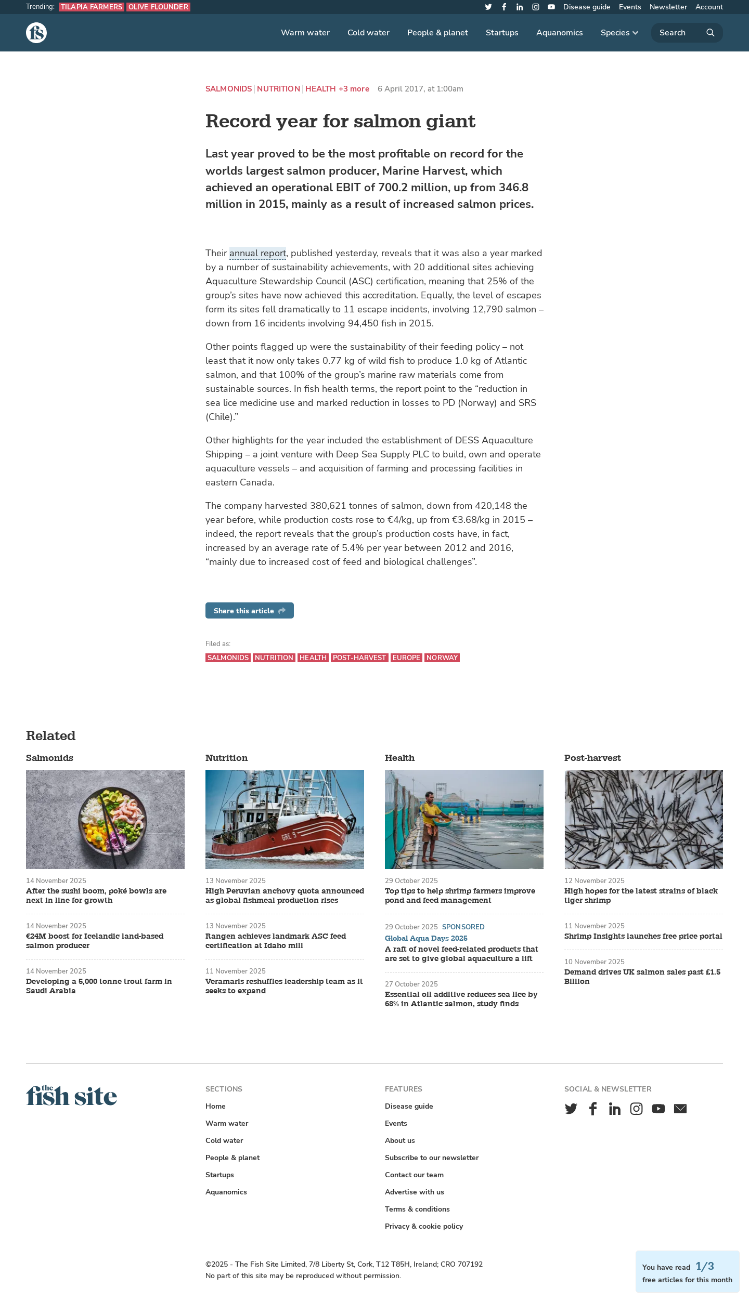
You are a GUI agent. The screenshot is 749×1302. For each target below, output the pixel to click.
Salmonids (228, 89)
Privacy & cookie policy (424, 1226)
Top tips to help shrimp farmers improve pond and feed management (460, 896)
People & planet (437, 32)
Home (215, 1106)
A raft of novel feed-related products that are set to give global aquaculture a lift (461, 954)
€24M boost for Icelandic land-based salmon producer (94, 941)
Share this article (250, 611)
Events (630, 7)
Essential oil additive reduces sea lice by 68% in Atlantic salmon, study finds (461, 999)
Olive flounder (158, 7)
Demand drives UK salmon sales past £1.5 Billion (642, 977)
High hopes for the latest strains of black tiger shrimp (641, 896)
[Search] (687, 33)
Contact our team (414, 1175)
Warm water (305, 32)
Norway (442, 657)
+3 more (354, 89)
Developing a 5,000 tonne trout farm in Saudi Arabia (99, 986)
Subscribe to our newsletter (432, 1158)
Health (321, 89)
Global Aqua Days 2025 (426, 939)
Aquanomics (559, 32)
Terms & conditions (417, 1209)
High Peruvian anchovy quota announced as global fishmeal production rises (284, 896)
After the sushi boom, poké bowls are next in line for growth (96, 896)
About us (400, 1141)
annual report (257, 253)
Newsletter (668, 7)
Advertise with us (414, 1192)
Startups (502, 32)
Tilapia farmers (91, 7)
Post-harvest (359, 657)
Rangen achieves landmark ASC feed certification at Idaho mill (275, 941)
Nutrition (278, 89)
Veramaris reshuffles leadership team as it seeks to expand (284, 986)
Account (709, 7)
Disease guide (587, 7)
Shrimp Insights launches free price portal (643, 936)
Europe (407, 657)
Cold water (368, 32)
